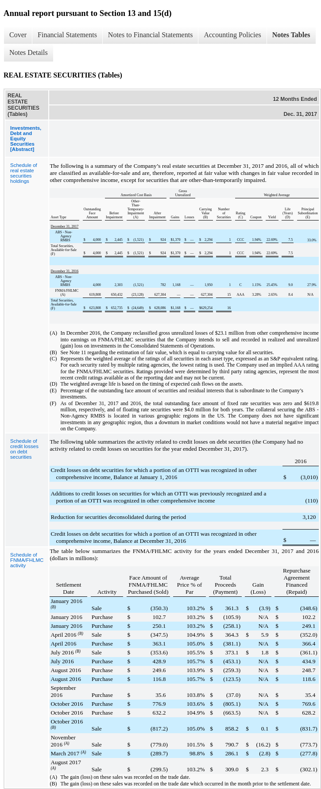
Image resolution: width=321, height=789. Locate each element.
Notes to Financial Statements (150, 35)
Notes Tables (291, 35)
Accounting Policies (232, 35)
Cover (18, 35)
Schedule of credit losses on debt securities (24, 449)
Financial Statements (67, 35)
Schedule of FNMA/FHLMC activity (26, 560)
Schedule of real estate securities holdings (23, 173)
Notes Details (28, 52)
